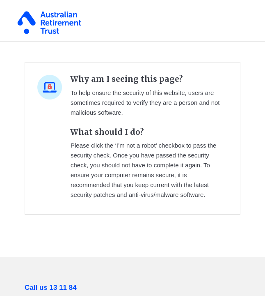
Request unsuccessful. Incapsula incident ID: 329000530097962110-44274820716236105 (132, 148)
